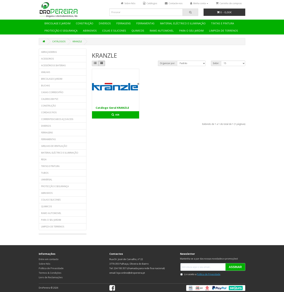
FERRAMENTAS (145, 23)
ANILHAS (45, 72)
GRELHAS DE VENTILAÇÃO (54, 146)
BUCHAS (45, 85)
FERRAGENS (123, 23)
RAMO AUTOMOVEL (162, 30)
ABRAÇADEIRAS (49, 52)
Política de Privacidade (51, 268)
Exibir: (216, 63)
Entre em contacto (49, 259)
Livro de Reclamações (51, 277)
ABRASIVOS (90, 30)
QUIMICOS (137, 30)
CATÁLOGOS (58, 41)
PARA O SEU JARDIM (191, 30)
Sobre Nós (44, 263)
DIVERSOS (105, 23)
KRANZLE (77, 41)
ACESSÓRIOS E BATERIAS (53, 65)
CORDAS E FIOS (49, 112)
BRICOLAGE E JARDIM (57, 23)
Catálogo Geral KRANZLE (112, 107)
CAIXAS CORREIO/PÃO (52, 92)
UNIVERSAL (46, 179)
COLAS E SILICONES (114, 30)
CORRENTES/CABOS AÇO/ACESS (57, 119)
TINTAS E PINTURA (222, 23)
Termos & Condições (50, 272)
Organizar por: (167, 63)
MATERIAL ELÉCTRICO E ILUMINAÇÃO (183, 23)
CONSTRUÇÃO (84, 23)
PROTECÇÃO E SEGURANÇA (61, 30)
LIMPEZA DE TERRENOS (223, 30)
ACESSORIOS (47, 58)
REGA (44, 159)
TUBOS (44, 172)
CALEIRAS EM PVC (50, 99)
